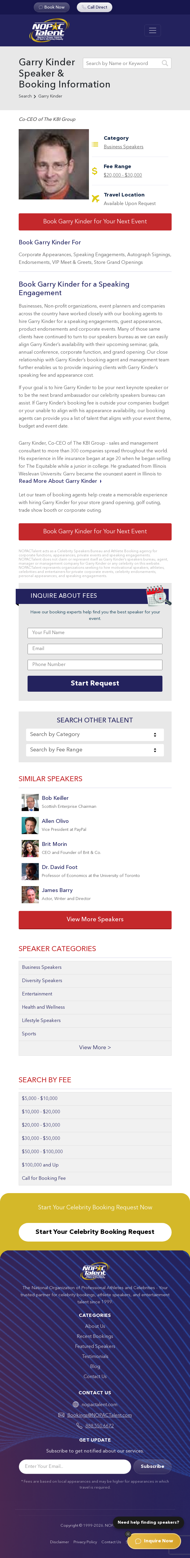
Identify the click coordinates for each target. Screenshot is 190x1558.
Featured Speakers (95, 1346)
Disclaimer (59, 1542)
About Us (95, 1326)
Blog (95, 1366)
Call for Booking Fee (44, 1178)
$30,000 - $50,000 (41, 1138)
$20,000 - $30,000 (123, 175)
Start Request (95, 683)
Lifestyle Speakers (41, 1020)
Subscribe (152, 1466)
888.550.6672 (99, 1426)
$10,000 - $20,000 (41, 1112)
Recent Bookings (95, 1336)
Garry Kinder (50, 96)
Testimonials (95, 1356)
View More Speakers (95, 920)
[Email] (75, 1466)
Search (25, 96)
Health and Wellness (43, 1007)
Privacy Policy (85, 1542)
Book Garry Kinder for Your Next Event (95, 222)
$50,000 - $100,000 (42, 1152)
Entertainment (37, 994)
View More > (95, 1048)
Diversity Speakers (42, 981)
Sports (29, 1034)
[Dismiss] (128, 1534)
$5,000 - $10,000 (40, 1098)
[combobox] (95, 735)
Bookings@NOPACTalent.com (99, 1415)
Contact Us (95, 1377)
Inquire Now (154, 1541)
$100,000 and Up (40, 1165)
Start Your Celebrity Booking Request (95, 1232)
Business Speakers (123, 147)
